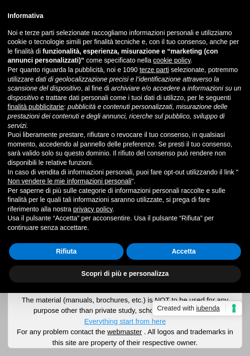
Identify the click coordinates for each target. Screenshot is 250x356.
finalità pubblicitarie (36, 106)
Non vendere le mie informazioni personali (69, 181)
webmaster (124, 332)
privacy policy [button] (93, 209)
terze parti (154, 69)
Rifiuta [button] (66, 251)
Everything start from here (125, 321)
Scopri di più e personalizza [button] (125, 273)
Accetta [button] (184, 251)
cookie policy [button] (171, 60)
